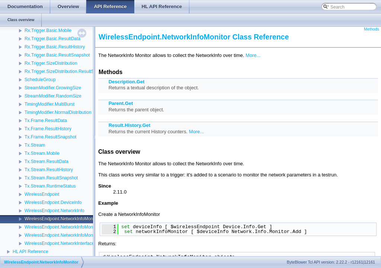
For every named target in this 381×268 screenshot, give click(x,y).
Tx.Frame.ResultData (46, 120)
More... (253, 55)
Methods (371, 29)
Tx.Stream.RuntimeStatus (50, 186)
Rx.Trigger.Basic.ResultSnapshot (57, 55)
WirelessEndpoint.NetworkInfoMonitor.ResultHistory (76, 235)
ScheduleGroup (40, 79)
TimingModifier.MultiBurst (49, 104)
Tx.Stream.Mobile (42, 153)
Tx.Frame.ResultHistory (48, 128)
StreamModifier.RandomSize (53, 96)
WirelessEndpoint (42, 194)
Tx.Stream (35, 145)
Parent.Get (121, 103)
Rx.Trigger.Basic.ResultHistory (55, 47)
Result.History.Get (129, 125)
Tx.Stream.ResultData (46, 161)
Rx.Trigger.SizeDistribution (51, 63)
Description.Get (127, 81)
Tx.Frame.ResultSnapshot (50, 137)
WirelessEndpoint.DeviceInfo (53, 202)
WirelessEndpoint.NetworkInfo (54, 210)
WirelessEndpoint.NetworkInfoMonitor (62, 218)
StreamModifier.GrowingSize (53, 87)
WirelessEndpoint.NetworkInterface (59, 243)
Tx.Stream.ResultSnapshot (51, 178)
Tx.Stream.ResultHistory (49, 169)
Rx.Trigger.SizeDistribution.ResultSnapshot (67, 71)
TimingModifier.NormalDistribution (58, 112)
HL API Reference (30, 251)
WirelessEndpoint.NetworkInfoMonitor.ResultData (73, 227)
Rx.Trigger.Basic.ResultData (52, 38)
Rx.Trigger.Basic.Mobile (48, 30)
